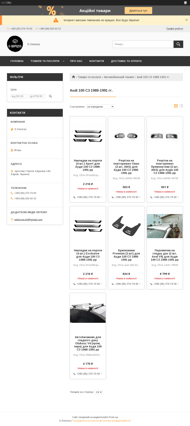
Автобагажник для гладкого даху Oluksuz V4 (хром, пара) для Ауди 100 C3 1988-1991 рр (88, 343)
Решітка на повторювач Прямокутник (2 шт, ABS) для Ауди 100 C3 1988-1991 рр (164, 166)
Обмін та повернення (26, 71)
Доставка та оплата (126, 61)
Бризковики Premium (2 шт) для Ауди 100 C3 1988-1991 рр (126, 255)
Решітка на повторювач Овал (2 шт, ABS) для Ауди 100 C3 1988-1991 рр (126, 166)
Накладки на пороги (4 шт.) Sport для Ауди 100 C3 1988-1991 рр (88, 165)
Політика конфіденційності (116, 420)
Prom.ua (113, 417)
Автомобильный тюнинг (119, 77)
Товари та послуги (44, 61)
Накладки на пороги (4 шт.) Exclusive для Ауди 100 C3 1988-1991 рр (88, 255)
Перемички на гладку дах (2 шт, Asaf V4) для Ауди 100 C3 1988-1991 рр (165, 255)
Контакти (96, 61)
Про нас (76, 61)
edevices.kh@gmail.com (28, 219)
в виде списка (181, 106)
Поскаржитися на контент (86, 420)
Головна (16, 61)
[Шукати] (178, 44)
